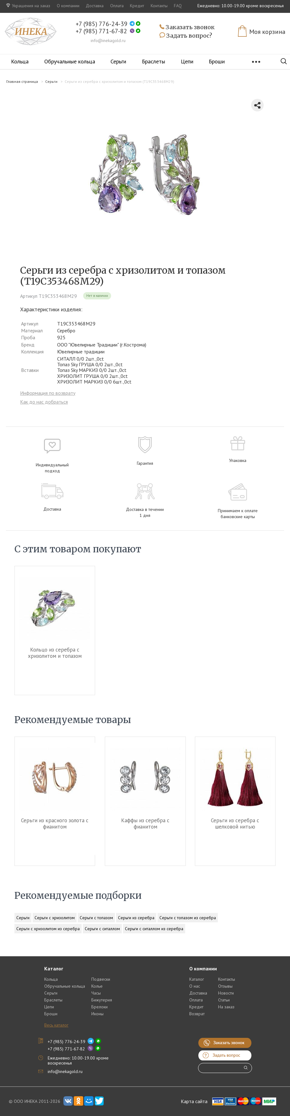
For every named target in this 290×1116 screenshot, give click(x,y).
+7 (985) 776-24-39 (101, 24)
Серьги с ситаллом (102, 928)
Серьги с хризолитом (55, 917)
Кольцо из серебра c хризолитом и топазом (55, 653)
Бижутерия (101, 1000)
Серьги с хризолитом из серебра (48, 928)
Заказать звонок (187, 27)
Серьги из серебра (136, 917)
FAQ (178, 5)
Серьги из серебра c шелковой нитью (235, 823)
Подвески (100, 979)
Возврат (197, 1014)
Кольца (20, 61)
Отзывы (225, 986)
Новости (226, 993)
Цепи (187, 61)
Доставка (95, 5)
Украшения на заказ (28, 5)
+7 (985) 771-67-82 (101, 31)
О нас (194, 986)
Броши (217, 61)
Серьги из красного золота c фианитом (55, 823)
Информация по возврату (47, 393)
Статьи (224, 1000)
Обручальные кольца (69, 61)
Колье (97, 986)
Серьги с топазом (96, 917)
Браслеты (153, 61)
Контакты (159, 5)
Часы (96, 993)
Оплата (117, 5)
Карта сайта (194, 1101)
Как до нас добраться (44, 402)
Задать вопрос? (185, 35)
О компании (68, 5)
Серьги (118, 61)
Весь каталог (56, 1025)
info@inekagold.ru (108, 40)
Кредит (137, 5)
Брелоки (99, 1007)
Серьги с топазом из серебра (187, 917)
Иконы (97, 1014)
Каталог (196, 979)
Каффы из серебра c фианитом (145, 823)
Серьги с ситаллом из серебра (154, 928)
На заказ (226, 1007)
